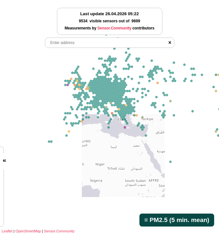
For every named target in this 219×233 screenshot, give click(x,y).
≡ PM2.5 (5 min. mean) (176, 219)
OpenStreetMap (28, 231)
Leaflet (7, 231)
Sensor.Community (59, 231)
